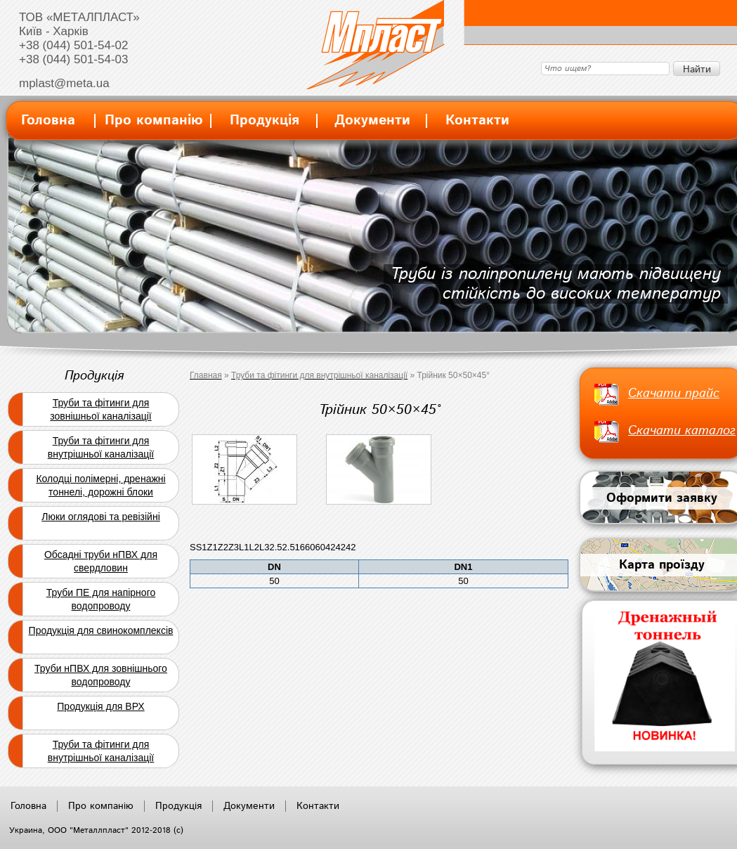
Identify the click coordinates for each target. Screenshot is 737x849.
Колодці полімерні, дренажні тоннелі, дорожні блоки (100, 485)
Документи (372, 120)
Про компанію (154, 120)
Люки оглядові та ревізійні (100, 516)
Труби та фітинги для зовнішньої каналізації (100, 409)
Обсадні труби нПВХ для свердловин (100, 561)
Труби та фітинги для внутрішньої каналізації (101, 447)
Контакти (477, 120)
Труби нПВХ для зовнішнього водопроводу (100, 675)
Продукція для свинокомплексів (101, 630)
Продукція (264, 120)
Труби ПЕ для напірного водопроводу (100, 599)
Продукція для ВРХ (100, 706)
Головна (48, 120)
